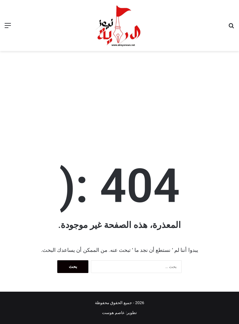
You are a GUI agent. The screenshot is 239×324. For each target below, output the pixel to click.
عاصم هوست (113, 312)
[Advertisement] (119, 97)
